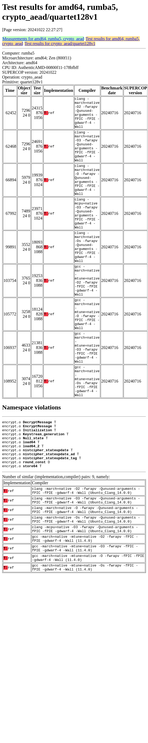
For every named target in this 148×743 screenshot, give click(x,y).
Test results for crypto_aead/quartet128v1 (59, 43)
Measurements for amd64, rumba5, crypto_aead (43, 38)
